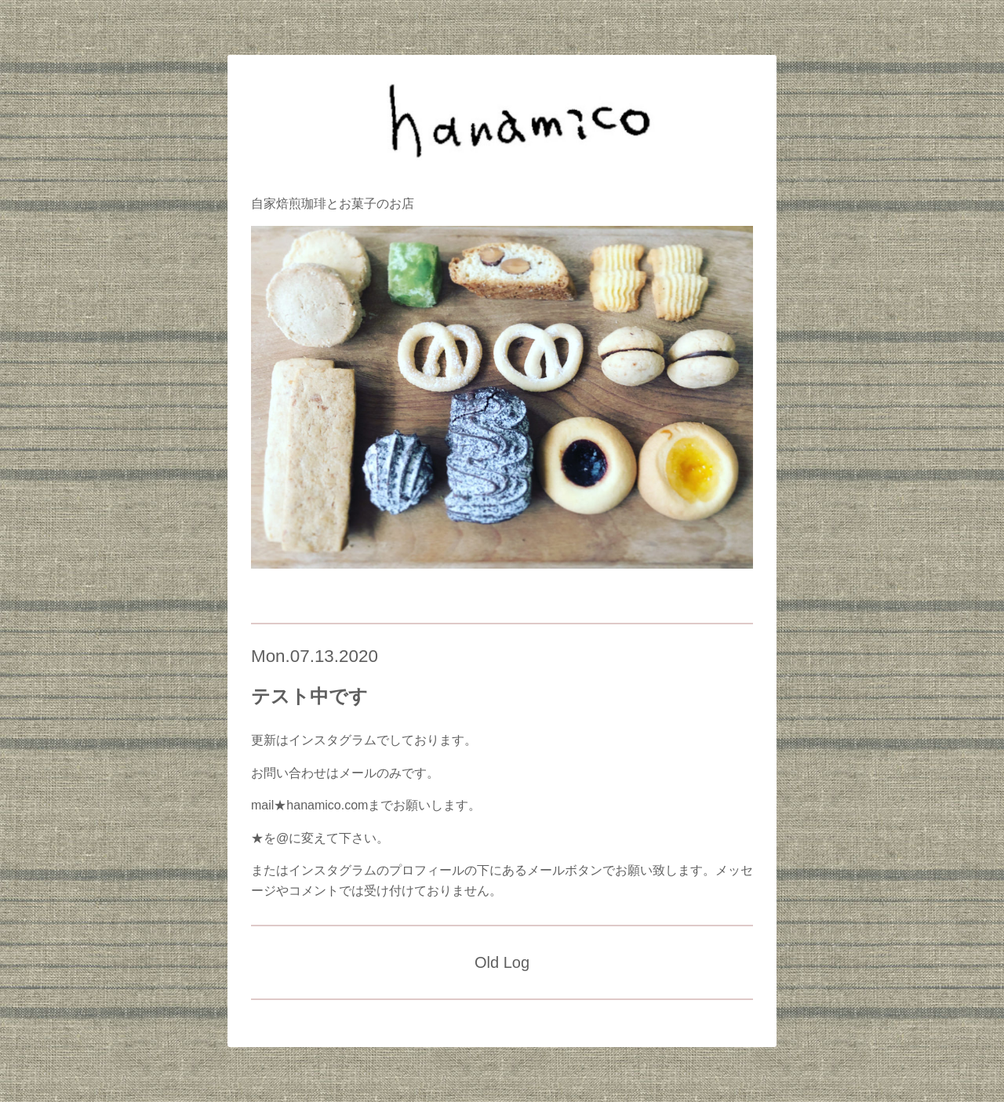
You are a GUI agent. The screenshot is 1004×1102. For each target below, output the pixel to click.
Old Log (502, 962)
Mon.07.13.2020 (314, 656)
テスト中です (309, 696)
